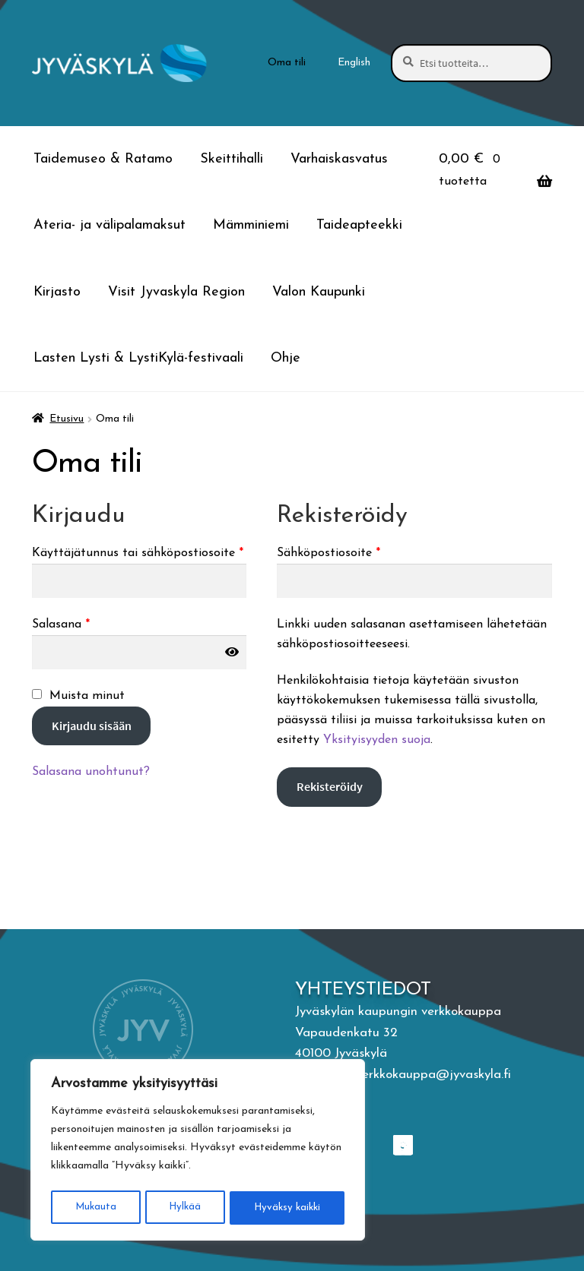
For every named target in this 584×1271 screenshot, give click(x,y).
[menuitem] (354, 63)
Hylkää (184, 1207)
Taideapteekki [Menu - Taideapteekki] (359, 225)
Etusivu (66, 419)
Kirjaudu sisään (92, 725)
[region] (197, 1152)
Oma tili (287, 62)
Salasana (89, 623)
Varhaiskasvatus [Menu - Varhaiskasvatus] (339, 159)
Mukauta (94, 1207)
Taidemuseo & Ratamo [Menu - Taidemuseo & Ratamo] (103, 159)
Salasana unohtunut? (91, 772)
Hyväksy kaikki (287, 1207)
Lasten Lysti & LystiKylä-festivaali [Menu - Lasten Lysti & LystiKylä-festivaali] (138, 358)
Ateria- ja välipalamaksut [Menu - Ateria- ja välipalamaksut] (109, 225)
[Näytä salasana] (231, 652)
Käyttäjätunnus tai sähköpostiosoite (139, 551)
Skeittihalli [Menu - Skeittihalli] (231, 159)
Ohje (285, 358)
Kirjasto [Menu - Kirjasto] (57, 292)
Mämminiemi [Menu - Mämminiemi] (251, 225)
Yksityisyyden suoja (376, 740)
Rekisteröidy (330, 786)
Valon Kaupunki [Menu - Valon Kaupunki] (318, 292)
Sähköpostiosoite (356, 551)
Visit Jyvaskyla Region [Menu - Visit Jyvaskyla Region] (176, 292)
